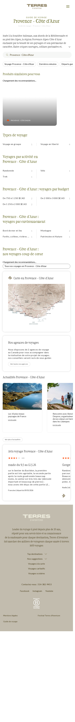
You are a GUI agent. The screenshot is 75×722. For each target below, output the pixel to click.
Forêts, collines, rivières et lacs (17, 236)
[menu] (67, 7)
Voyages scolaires (36, 573)
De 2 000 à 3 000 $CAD (53, 198)
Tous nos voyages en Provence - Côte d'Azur (25, 266)
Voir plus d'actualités (12, 439)
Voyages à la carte (36, 563)
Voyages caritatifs (36, 568)
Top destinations (35, 554)
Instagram (37, 591)
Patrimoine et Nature (51, 236)
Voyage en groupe (12, 144)
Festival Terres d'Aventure (49, 615)
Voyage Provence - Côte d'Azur (19, 64)
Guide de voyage (24, 26)
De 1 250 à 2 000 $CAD (15, 204)
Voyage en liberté (50, 144)
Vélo (43, 170)
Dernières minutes (48, 64)
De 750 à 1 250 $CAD (14, 198)
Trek (5, 176)
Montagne (46, 230)
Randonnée (8, 170)
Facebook (24, 591)
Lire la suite (12, 420)
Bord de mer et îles (12, 230)
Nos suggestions (35, 559)
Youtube (49, 591)
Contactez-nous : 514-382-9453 (36, 584)
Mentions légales (10, 615)
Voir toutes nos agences (19, 364)
